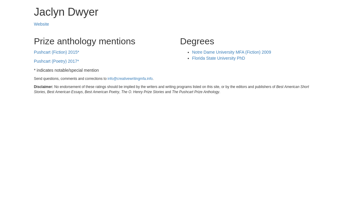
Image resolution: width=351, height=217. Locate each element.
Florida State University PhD (218, 58)
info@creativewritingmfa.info (130, 79)
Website (41, 24)
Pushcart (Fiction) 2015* (56, 52)
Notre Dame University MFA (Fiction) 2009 (231, 52)
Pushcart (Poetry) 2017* (56, 61)
